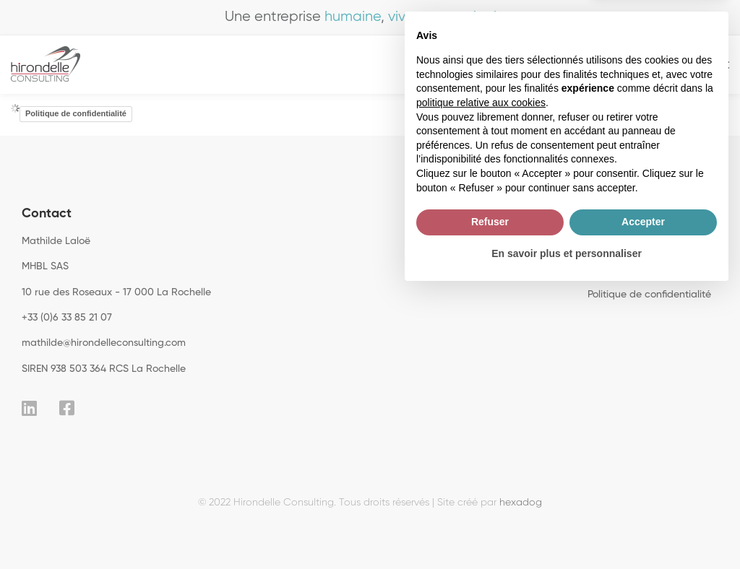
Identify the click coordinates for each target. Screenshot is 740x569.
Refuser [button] (490, 498)
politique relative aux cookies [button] (481, 379)
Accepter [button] (643, 498)
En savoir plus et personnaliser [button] (566, 529)
